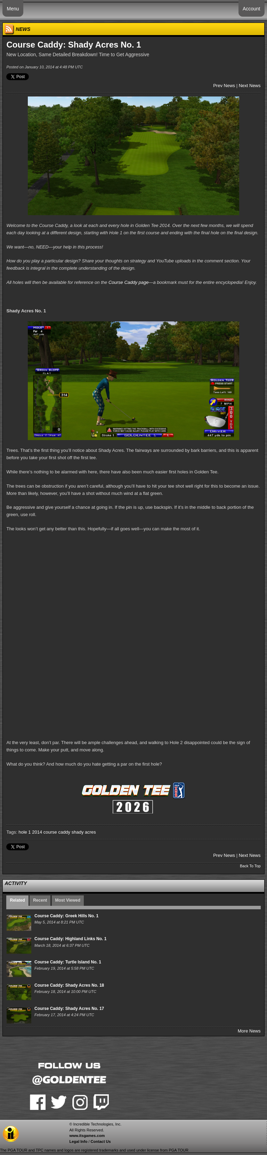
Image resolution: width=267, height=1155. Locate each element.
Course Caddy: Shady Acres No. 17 (69, 1008)
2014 (37, 832)
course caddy (56, 832)
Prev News (224, 85)
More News (249, 1031)
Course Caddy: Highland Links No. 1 (70, 938)
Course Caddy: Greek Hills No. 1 (66, 915)
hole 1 (24, 832)
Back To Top (250, 866)
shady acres (84, 832)
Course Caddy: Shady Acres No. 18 (69, 985)
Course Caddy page (128, 282)
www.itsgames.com (87, 1135)
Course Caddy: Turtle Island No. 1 (67, 962)
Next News (250, 85)
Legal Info (78, 1141)
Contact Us (101, 1141)
